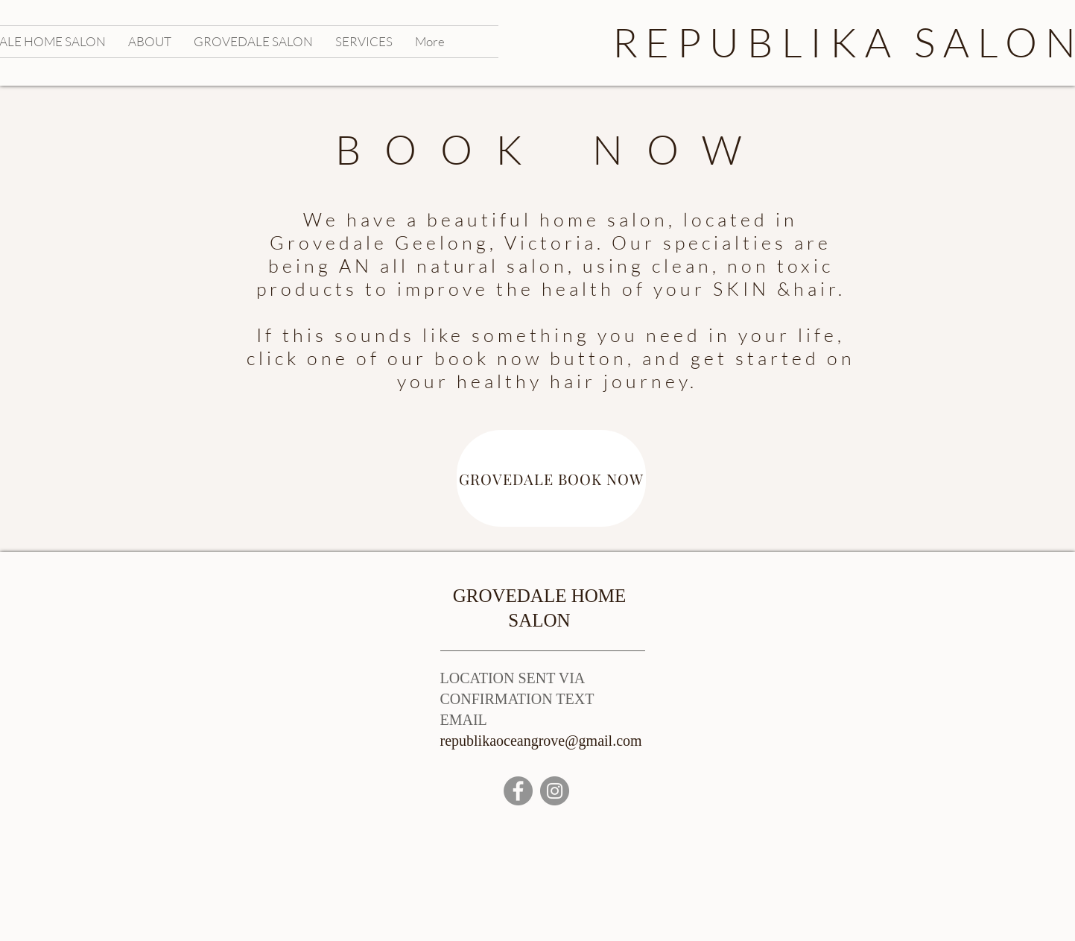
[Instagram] (554, 790)
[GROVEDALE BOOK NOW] (551, 478)
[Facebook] (518, 790)
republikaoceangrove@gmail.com (541, 740)
